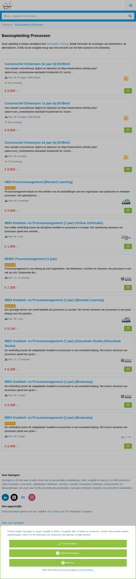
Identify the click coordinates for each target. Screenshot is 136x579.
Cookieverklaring (85, 570)
